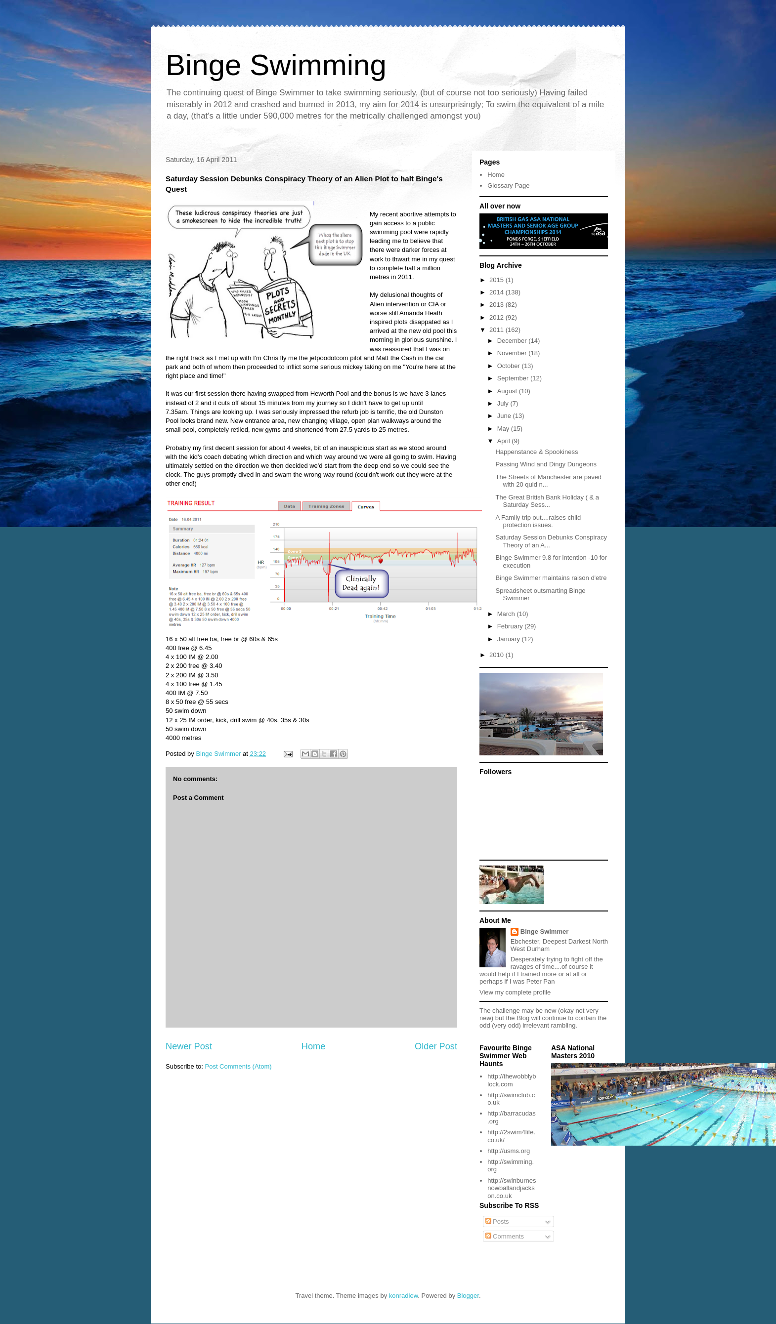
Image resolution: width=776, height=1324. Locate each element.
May (504, 428)
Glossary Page (508, 185)
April (504, 441)
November (513, 353)
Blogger (468, 1295)
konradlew (403, 1295)
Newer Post (189, 1046)
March (507, 614)
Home (314, 1046)
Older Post (436, 1046)
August (508, 391)
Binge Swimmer (544, 931)
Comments (504, 1236)
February (511, 626)
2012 (497, 317)
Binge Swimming (276, 65)
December (513, 340)
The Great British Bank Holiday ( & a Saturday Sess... (547, 501)
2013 (497, 304)
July (504, 403)
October (509, 366)
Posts (497, 1221)
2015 (497, 280)
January (509, 639)
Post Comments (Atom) (238, 1066)
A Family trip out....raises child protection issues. (538, 521)
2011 (497, 329)
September (513, 378)
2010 (497, 655)
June (505, 415)
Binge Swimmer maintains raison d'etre (550, 577)
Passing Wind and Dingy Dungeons (546, 464)
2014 (497, 292)
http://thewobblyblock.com (511, 1080)
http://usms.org (508, 1151)
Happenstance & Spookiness (536, 451)
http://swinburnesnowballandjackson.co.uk (511, 1188)
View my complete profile (515, 992)
